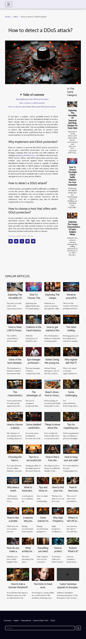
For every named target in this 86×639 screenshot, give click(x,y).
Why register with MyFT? (71, 361)
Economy (7, 620)
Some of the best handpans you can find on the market (15, 365)
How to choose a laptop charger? (15, 428)
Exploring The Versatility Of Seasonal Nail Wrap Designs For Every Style (72, 119)
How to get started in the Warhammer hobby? (52, 332)
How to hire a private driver (13, 521)
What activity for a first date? (28, 551)
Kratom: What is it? (73, 549)
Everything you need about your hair (42, 553)
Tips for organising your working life (71, 428)
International (26, 620)
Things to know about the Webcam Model (52, 430)
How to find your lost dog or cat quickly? (58, 492)
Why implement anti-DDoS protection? (32, 99)
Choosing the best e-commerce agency (15, 462)
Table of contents (33, 94)
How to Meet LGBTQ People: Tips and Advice (15, 332)
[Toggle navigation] (8, 4)
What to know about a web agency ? (28, 492)
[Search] (40, 628)
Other (15, 17)
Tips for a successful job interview (33, 460)
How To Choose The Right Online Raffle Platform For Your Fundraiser (72, 176)
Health (16, 620)
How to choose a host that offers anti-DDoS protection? (32, 107)
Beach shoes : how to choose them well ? (52, 395)
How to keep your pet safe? (71, 458)
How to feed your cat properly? (73, 492)
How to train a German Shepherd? (18, 585)
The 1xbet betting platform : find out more (71, 332)
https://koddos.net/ (26, 155)
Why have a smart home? (13, 490)
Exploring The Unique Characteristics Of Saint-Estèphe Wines (73, 228)
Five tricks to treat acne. (43, 585)
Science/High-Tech (40, 620)
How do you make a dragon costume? (13, 553)
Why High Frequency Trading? (58, 521)
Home (7, 17)
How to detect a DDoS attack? (32, 103)
